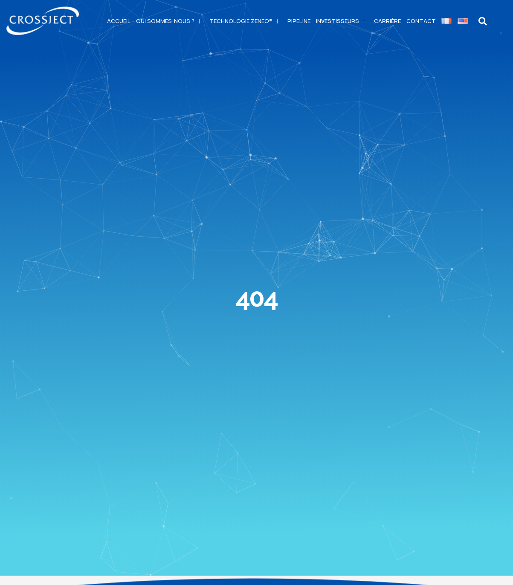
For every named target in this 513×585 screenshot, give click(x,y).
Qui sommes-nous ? (170, 21)
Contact (421, 21)
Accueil (118, 21)
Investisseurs (342, 21)
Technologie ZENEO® (245, 21)
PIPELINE (298, 21)
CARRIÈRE (387, 21)
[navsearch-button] (482, 21)
